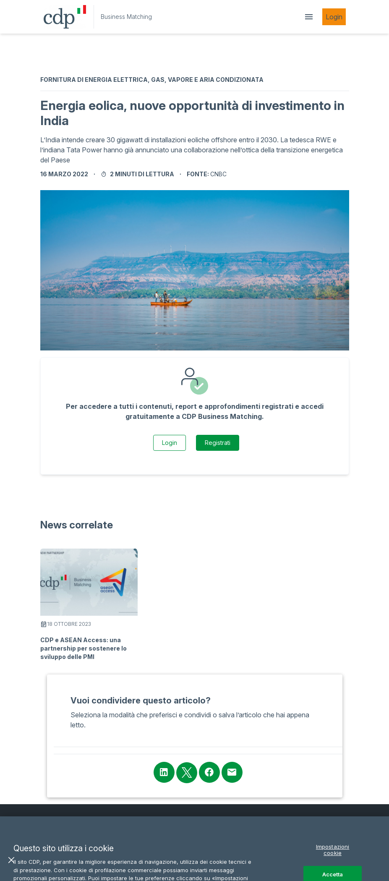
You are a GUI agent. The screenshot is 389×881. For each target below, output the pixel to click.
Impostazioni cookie (333, 860)
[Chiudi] (11, 870)
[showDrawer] (309, 17)
